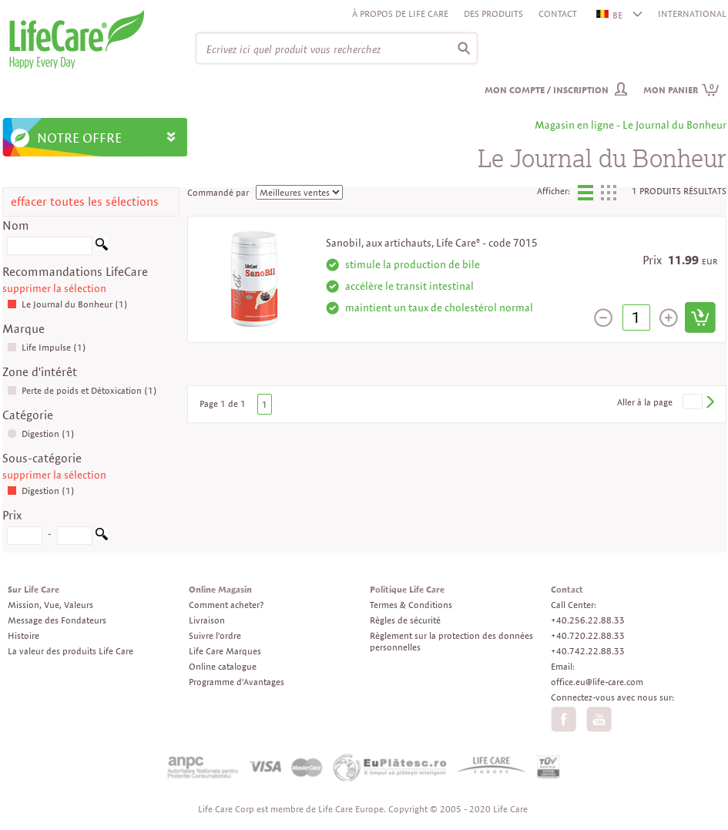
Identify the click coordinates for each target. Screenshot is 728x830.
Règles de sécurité (405, 620)
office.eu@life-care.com (597, 681)
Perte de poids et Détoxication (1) (82, 390)
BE (610, 15)
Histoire (23, 635)
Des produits (493, 13)
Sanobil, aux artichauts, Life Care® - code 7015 (432, 243)
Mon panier (681, 90)
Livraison (207, 620)
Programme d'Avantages (236, 681)
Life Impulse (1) (46, 347)
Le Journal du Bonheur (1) (67, 304)
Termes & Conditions (411, 604)
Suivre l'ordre (215, 635)
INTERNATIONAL (692, 13)
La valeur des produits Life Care (70, 651)
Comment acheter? (226, 604)
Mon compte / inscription (547, 90)
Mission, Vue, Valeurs (50, 604)
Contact (557, 13)
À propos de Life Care (400, 13)
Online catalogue (223, 666)
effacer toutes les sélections (85, 201)
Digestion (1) (41, 433)
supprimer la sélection (54, 288)
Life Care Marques (225, 651)
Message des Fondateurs (57, 620)
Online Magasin (220, 589)
